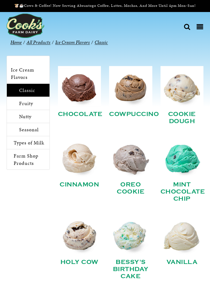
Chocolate (80, 114)
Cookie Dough (182, 118)
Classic (27, 90)
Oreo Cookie (130, 188)
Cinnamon (79, 184)
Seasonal (29, 129)
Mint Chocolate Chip (183, 191)
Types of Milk (29, 142)
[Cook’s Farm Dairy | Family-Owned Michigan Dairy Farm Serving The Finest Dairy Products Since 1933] (25, 25)
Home (16, 42)
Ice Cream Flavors (22, 73)
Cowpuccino (134, 114)
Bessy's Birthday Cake (130, 269)
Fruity (26, 103)
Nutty (25, 116)
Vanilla (182, 262)
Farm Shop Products (26, 159)
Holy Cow (79, 262)
